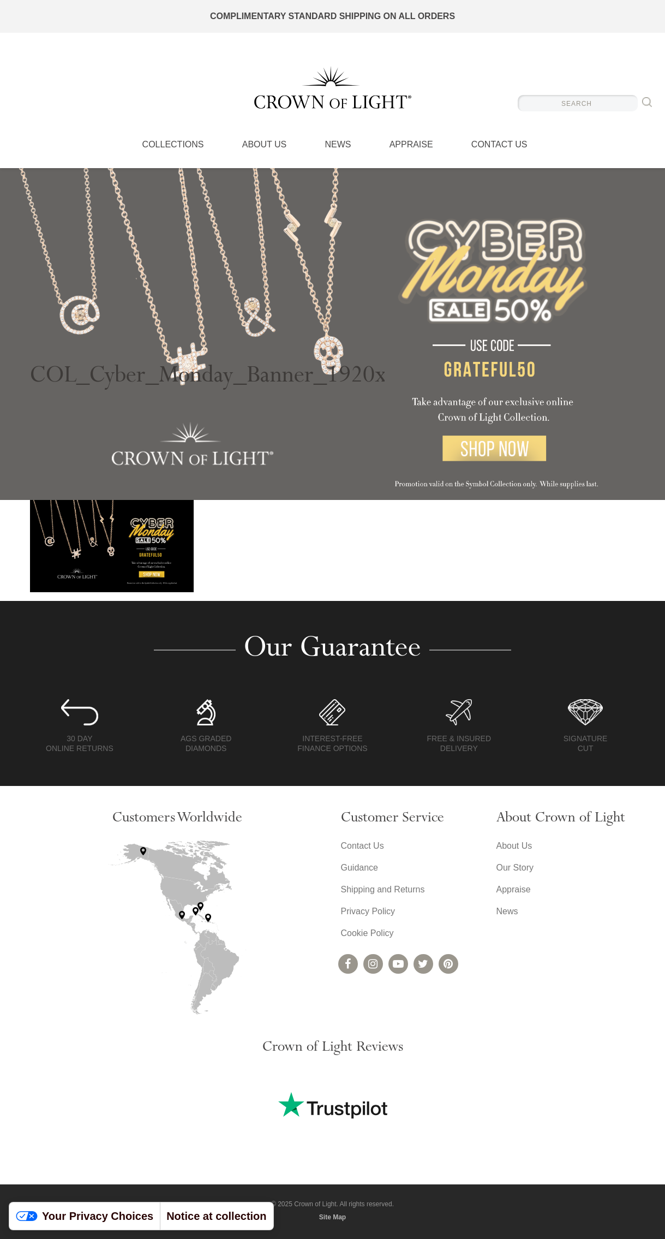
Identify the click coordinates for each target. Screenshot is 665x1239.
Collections (173, 144)
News (338, 144)
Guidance (360, 867)
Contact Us (499, 144)
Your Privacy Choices (84, 1216)
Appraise (411, 144)
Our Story (515, 867)
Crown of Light (332, 87)
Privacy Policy (368, 911)
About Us (264, 144)
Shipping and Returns (383, 889)
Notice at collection (216, 1216)
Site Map (332, 1217)
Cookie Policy (367, 933)
